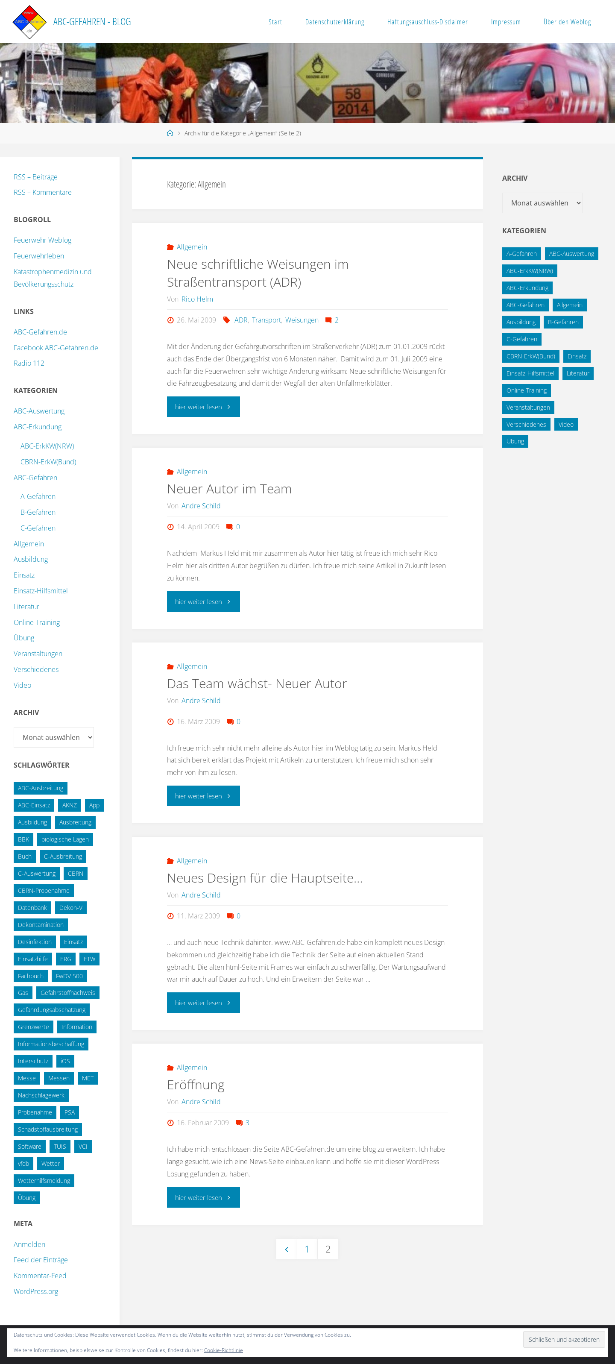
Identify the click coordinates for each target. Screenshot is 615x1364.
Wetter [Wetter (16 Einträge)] (50, 1163)
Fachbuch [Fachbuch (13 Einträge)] (31, 976)
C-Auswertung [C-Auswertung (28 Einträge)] (37, 873)
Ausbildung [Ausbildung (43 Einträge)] (521, 322)
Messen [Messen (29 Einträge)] (59, 1078)
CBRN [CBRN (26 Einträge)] (75, 873)
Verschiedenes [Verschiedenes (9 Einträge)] (526, 424)
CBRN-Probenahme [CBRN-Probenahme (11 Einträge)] (44, 890)
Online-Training (37, 622)
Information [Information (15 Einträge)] (77, 1027)
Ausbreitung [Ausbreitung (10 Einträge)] (75, 822)
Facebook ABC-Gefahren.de (56, 347)
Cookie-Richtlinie (223, 1350)
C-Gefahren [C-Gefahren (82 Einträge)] (522, 339)
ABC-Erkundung (38, 426)
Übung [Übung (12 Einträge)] (515, 441)
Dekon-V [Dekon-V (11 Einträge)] (70, 907)
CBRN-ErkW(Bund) (48, 461)
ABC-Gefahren (35, 477)
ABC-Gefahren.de (40, 332)
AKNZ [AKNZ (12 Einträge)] (69, 805)
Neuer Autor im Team (229, 488)
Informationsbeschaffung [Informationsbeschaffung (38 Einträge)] (51, 1044)
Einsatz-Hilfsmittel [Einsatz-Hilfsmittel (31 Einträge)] (530, 373)
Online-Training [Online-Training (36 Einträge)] (527, 390)
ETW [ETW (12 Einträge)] (89, 959)
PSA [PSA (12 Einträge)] (69, 1112)
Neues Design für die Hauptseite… (265, 877)
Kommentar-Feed (40, 1275)
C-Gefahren (38, 528)
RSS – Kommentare (43, 192)
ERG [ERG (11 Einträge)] (65, 959)
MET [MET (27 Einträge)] (88, 1078)
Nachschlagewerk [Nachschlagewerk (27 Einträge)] (41, 1095)
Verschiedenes (36, 669)
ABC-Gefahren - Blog (92, 21)
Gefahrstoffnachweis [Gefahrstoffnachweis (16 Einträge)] (68, 993)
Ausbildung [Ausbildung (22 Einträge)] (32, 822)
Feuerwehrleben (39, 256)
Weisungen (302, 320)
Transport (266, 320)
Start (275, 21)
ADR (241, 320)
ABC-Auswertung (39, 411)
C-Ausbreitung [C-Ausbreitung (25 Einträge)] (63, 856)
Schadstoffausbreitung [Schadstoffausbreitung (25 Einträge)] (48, 1129)
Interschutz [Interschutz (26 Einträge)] (33, 1061)
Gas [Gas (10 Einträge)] (23, 993)
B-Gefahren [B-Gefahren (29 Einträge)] (563, 322)
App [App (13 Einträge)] (94, 805)
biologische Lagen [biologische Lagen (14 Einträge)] (65, 839)
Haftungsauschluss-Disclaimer (427, 21)
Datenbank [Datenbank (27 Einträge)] (32, 907)
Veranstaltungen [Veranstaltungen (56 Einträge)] (528, 407)
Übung (24, 637)
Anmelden (29, 1244)
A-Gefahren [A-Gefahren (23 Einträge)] (522, 253)
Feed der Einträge (41, 1259)
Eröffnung (196, 1084)
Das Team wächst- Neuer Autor (257, 683)
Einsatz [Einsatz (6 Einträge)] (577, 356)
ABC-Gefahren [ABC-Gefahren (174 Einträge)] (526, 305)
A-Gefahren (38, 496)
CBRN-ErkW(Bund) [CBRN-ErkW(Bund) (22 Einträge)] (531, 356)
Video (22, 685)
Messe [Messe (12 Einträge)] (27, 1078)
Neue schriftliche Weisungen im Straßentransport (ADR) (258, 272)
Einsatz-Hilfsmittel (41, 590)
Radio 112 (29, 363)
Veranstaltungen (38, 653)
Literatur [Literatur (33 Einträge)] (578, 373)
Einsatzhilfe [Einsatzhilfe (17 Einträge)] (33, 959)
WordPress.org (36, 1291)
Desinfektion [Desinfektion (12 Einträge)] (35, 942)
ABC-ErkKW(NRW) (47, 446)
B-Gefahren (38, 512)
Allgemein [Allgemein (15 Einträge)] (570, 305)
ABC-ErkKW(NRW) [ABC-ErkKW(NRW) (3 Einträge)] (530, 271)
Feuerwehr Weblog (42, 240)
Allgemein (192, 247)
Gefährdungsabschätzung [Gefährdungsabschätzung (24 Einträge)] (51, 1010)
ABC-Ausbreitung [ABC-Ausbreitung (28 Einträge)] (40, 788)
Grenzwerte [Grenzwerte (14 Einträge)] (33, 1027)
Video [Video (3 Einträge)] (566, 424)
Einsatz (24, 575)
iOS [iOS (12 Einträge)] (65, 1061)
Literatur (26, 606)
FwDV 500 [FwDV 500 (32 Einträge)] (69, 976)
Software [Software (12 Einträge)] (29, 1146)
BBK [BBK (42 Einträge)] (23, 839)
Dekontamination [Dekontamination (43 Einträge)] (41, 925)
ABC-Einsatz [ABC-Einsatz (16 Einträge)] (34, 805)
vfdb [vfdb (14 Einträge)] (23, 1163)
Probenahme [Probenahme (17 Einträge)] (35, 1112)
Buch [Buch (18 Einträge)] (25, 856)
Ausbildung (31, 559)
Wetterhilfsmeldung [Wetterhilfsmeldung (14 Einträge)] (44, 1180)
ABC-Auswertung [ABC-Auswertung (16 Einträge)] (571, 253)
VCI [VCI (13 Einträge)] (83, 1146)
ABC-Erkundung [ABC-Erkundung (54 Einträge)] (527, 288)
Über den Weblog (567, 21)
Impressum (506, 21)
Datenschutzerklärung (334, 21)
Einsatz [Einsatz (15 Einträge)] (73, 942)
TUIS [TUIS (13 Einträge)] (60, 1146)
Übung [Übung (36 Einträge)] (26, 1198)
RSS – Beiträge (36, 177)
